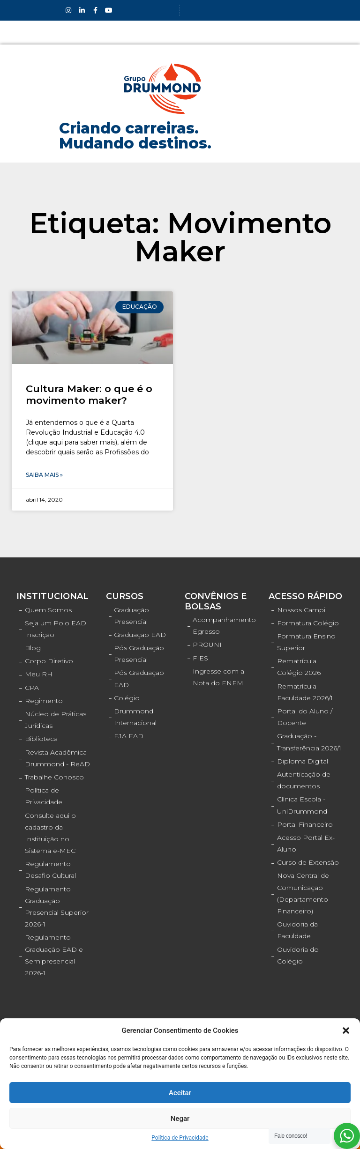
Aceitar (180, 1093)
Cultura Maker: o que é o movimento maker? (89, 394)
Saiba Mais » (44, 474)
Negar (180, 1118)
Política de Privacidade (179, 1137)
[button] (346, 1030)
